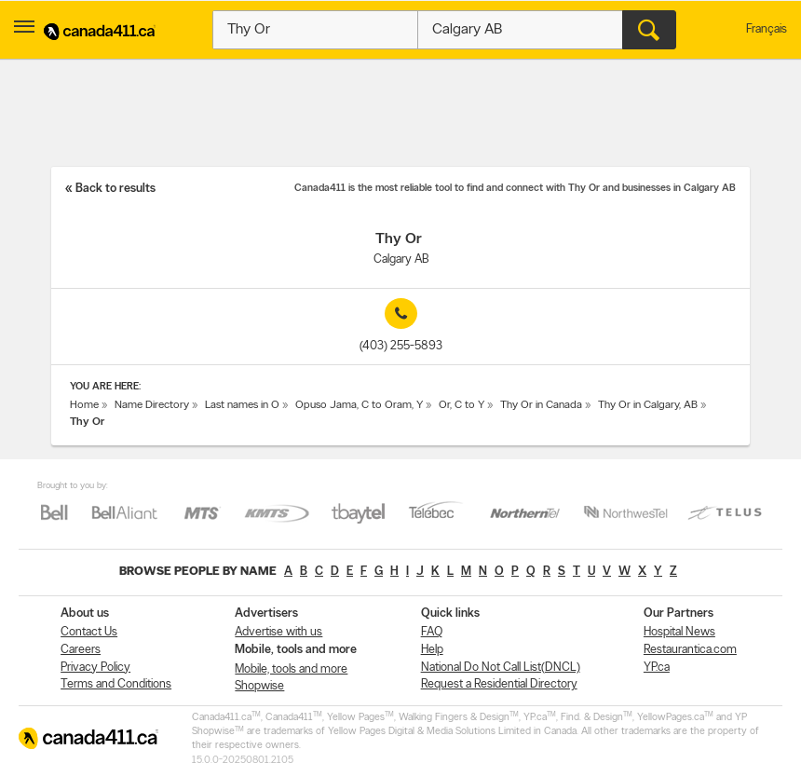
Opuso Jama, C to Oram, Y (359, 405)
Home (84, 405)
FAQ (431, 632)
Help (432, 650)
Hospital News (679, 632)
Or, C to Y (461, 405)
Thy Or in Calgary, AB (648, 405)
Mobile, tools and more (291, 669)
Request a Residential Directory (499, 684)
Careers (81, 650)
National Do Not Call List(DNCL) (500, 667)
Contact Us (89, 632)
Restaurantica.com (690, 650)
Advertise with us (278, 632)
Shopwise (259, 686)
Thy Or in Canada (541, 405)
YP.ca (657, 667)
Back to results (115, 189)
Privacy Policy (95, 667)
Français (766, 29)
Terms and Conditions (116, 684)
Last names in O (242, 405)
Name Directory (152, 405)
